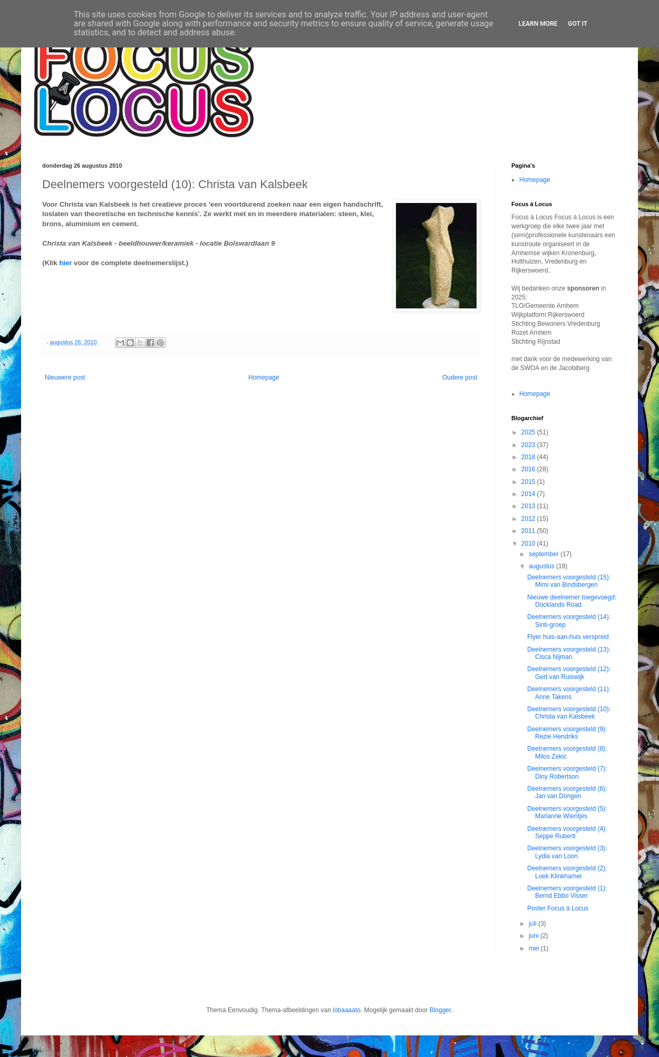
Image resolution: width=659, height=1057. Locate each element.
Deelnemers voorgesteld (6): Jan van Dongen (567, 792)
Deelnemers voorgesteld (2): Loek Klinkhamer (567, 872)
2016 (529, 469)
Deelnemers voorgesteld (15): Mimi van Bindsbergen (568, 581)
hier (65, 263)
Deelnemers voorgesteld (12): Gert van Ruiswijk (568, 672)
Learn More (538, 23)
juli (533, 923)
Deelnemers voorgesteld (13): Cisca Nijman (568, 653)
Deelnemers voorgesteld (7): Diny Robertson (567, 772)
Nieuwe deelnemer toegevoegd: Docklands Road (571, 601)
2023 (529, 445)
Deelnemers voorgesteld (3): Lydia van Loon (567, 852)
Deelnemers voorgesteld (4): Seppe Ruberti (567, 832)
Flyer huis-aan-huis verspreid (568, 637)
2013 (529, 506)
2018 (529, 457)
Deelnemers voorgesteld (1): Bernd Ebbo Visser (567, 892)
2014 (529, 494)
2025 (529, 432)
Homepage (263, 377)
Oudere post (459, 377)
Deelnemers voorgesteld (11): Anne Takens (568, 692)
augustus (542, 566)
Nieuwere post (65, 377)
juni (534, 935)
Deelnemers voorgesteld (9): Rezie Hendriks (567, 732)
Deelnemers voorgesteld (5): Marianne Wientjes (567, 812)
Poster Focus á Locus (557, 908)
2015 (529, 482)
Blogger (440, 1010)
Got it (577, 23)
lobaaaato (347, 1010)
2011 (529, 531)
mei (535, 948)
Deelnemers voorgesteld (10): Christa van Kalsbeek (568, 712)
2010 (529, 543)
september (544, 554)
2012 (529, 518)
